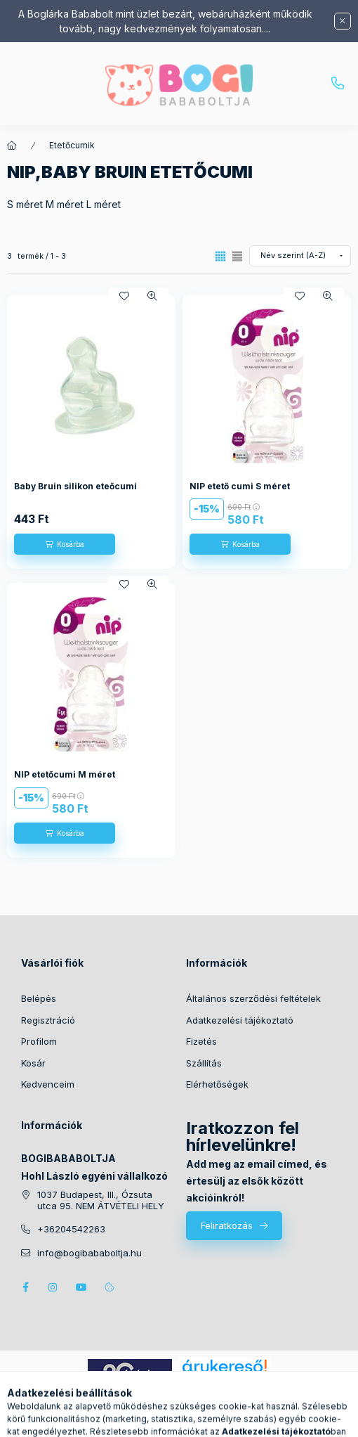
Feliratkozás (227, 1225)
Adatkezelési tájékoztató (239, 1020)
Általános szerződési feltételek (253, 998)
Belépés (38, 998)
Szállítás (204, 1063)
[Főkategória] (12, 145)
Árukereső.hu (224, 1382)
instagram (53, 1287)
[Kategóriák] (122, 1419)
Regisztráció (48, 1020)
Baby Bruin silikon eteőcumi (75, 486)
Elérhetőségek (217, 1084)
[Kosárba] (64, 544)
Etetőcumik (72, 145)
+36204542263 (337, 84)
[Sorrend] (300, 255)
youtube (81, 1287)
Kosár (33, 1063)
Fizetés (201, 1041)
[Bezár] (342, 21)
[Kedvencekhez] (124, 296)
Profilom (39, 1041)
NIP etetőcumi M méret (64, 774)
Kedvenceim (47, 1084)
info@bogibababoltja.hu (89, 1253)
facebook (25, 1287)
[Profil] (192, 1419)
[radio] (237, 256)
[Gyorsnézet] (152, 296)
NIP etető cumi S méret (240, 486)
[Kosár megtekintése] (237, 1419)
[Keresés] (157, 1419)
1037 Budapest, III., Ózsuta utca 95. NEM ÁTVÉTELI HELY (100, 1200)
